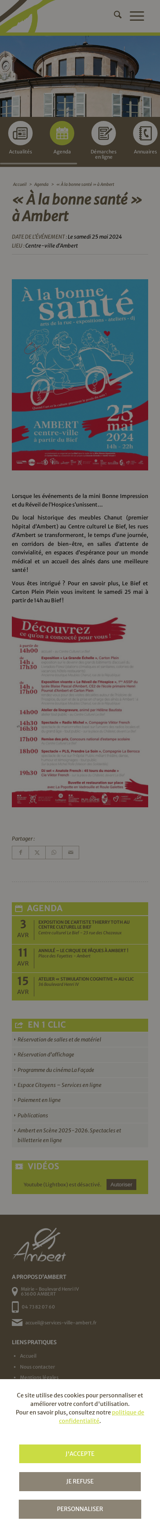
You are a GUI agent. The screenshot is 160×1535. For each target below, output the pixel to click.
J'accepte (79, 1453)
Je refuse (79, 1481)
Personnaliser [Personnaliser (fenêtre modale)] (80, 1509)
